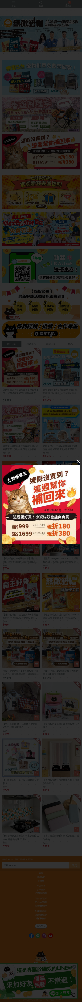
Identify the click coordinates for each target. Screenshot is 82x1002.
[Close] (78, 461)
